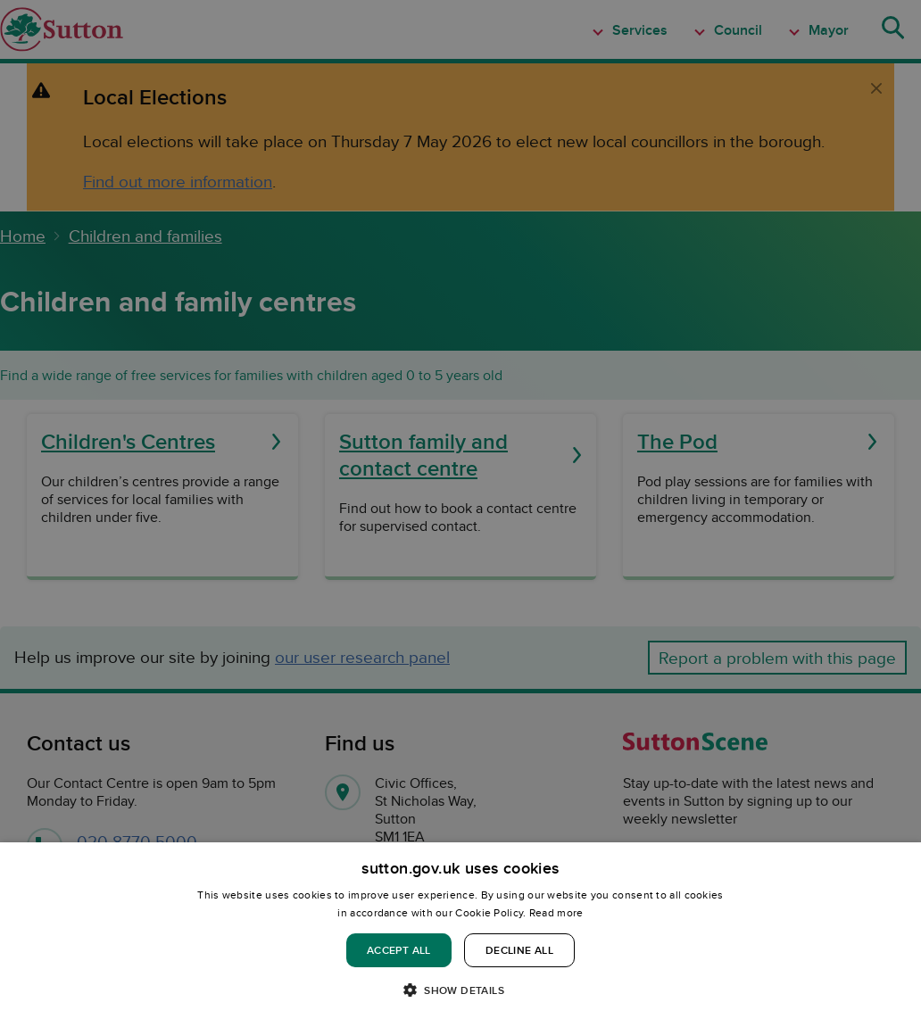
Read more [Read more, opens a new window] (556, 912)
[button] (460, 989)
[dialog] (460, 930)
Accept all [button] (399, 949)
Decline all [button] (519, 949)
